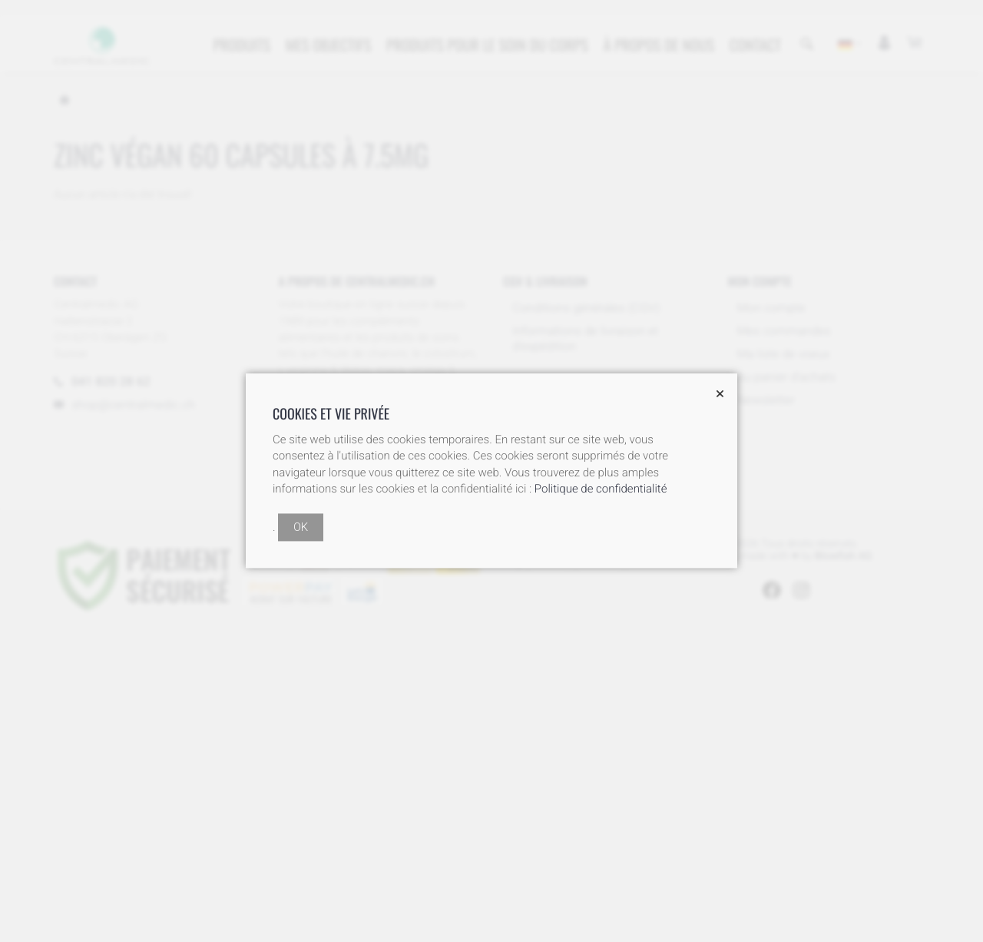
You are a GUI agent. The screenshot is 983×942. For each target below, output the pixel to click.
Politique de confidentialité (601, 489)
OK (300, 528)
